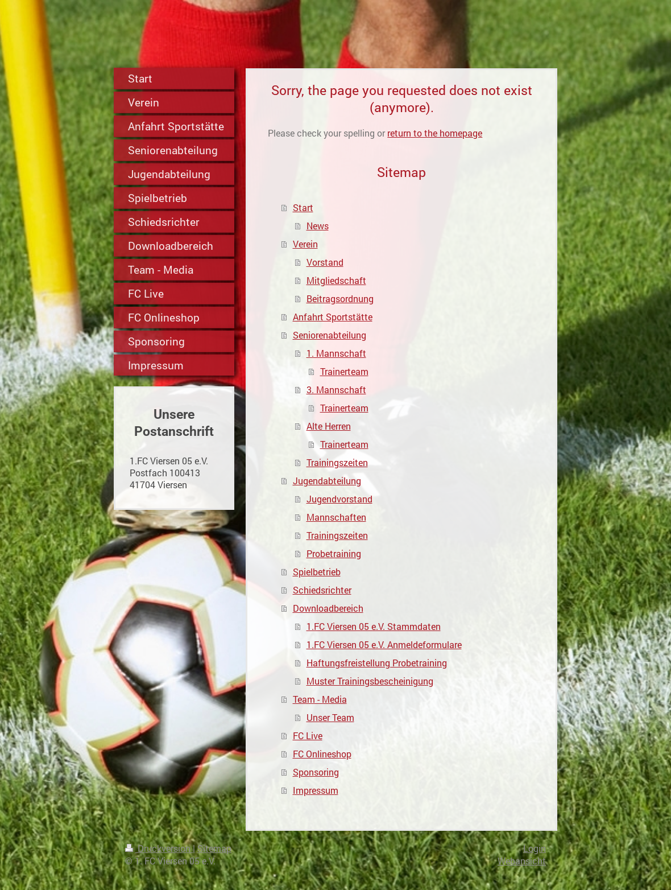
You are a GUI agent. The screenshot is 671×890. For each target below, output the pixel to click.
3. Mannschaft (336, 389)
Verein (305, 244)
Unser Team (330, 717)
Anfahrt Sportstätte (332, 317)
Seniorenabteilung (329, 335)
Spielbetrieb (317, 572)
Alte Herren (328, 426)
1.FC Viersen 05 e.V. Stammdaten (373, 626)
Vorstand (324, 262)
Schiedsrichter (322, 590)
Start (303, 207)
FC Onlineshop (322, 754)
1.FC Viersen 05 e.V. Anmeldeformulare (384, 644)
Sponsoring (316, 772)
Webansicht (522, 861)
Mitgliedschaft (336, 280)
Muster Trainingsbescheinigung (369, 681)
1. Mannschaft (336, 353)
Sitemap (214, 848)
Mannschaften (336, 517)
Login (534, 848)
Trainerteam (344, 371)
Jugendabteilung (327, 481)
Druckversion (159, 848)
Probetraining (333, 553)
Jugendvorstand (339, 499)
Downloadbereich (328, 608)
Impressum (315, 790)
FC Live (307, 735)
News (317, 226)
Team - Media (320, 699)
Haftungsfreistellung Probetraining (376, 663)
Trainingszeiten (337, 462)
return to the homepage (434, 133)
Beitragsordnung (340, 298)
